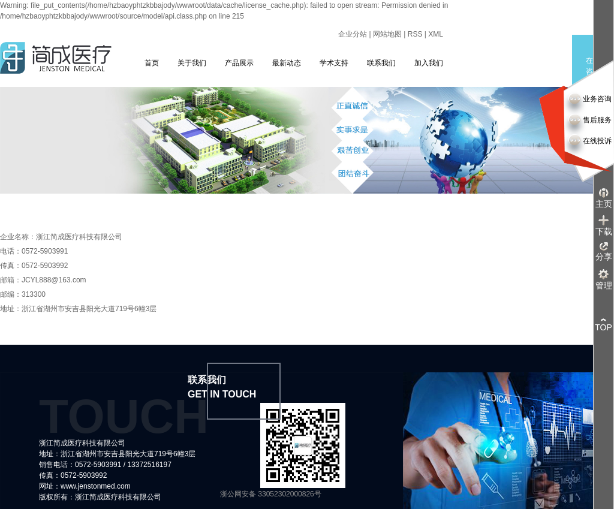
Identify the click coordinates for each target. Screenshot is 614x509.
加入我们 (428, 63)
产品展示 (239, 63)
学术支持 (334, 63)
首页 (152, 63)
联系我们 (381, 63)
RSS (415, 34)
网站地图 (387, 34)
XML (435, 34)
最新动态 (286, 63)
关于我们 (191, 63)
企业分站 (352, 34)
